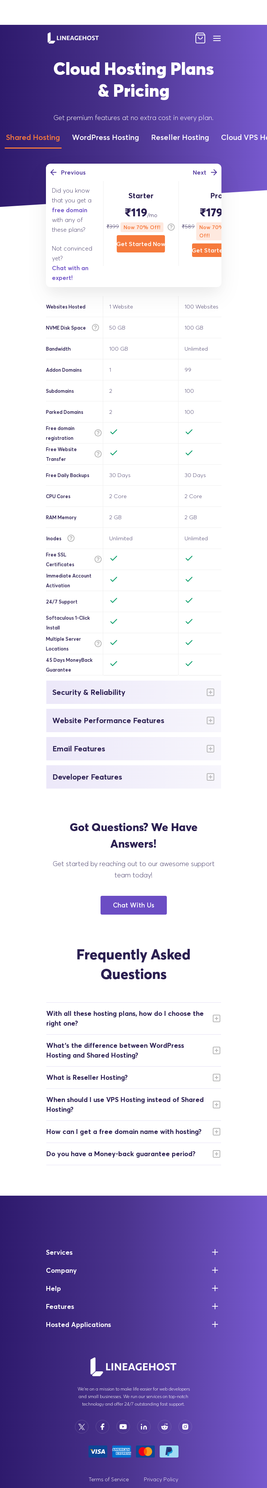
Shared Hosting (33, 137)
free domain (69, 210)
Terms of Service (109, 1479)
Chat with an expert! (70, 272)
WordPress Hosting (105, 137)
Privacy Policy (161, 1479)
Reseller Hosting (180, 137)
